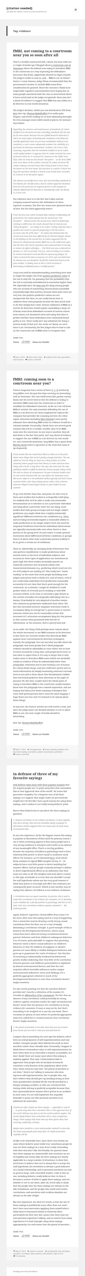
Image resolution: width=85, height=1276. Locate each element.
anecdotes (66, 1251)
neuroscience (18, 359)
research (39, 1251)
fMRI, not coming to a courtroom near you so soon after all (42, 52)
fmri (35, 357)
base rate (41, 285)
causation (17, 1253)
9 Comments (20, 1256)
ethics (31, 357)
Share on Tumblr (41, 342)
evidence (49, 357)
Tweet (16, 342)
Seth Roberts (19, 784)
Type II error (58, 1253)
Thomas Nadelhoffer (37, 113)
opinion (33, 1251)
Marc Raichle (47, 419)
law (59, 357)
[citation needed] (19, 8)
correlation (25, 1253)
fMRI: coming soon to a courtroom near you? (33, 381)
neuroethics (65, 357)
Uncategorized (35, 749)
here (15, 113)
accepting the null (54, 1251)
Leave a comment (34, 359)
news (40, 357)
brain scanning (51, 749)
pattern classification (46, 752)
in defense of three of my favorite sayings (35, 775)
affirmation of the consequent (39, 995)
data (32, 1253)
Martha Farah (20, 444)
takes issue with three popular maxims (45, 784)
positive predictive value (55, 275)
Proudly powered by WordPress (25, 1271)
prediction (59, 752)
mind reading (21, 752)
